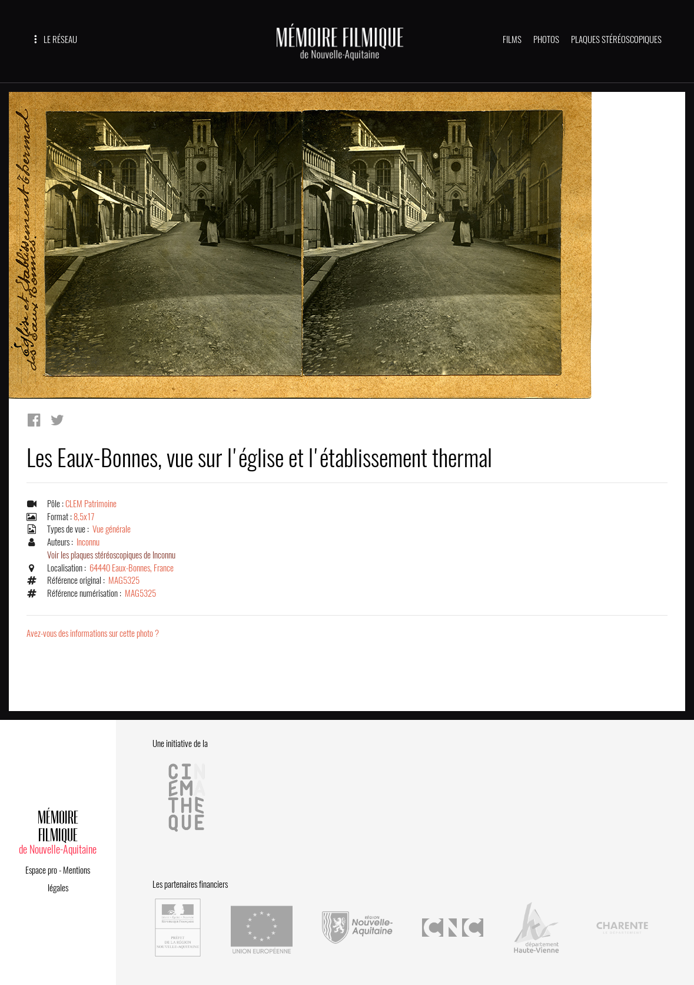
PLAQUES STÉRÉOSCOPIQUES (616, 39)
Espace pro (41, 870)
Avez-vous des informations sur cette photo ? (92, 633)
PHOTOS (546, 39)
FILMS (512, 39)
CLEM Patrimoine (91, 504)
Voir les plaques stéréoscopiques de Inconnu (111, 555)
